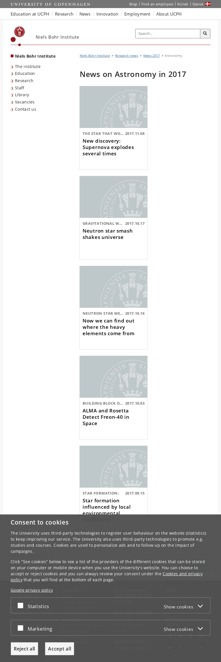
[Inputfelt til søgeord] (168, 34)
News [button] (85, 14)
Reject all (24, 649)
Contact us (25, 109)
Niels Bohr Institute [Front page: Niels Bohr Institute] (35, 56)
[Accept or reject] (22, 605)
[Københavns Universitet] (18, 36)
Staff (19, 87)
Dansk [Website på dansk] (198, 4)
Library (22, 94)
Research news (126, 55)
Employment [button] (137, 14)
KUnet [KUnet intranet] (182, 4)
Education (25, 73)
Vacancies (25, 102)
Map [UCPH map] (133, 4)
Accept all (59, 649)
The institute (28, 66)
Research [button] (64, 14)
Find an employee (157, 4)
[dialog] (110, 588)
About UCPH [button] (169, 14)
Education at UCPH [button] (30, 14)
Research (24, 80)
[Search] (205, 34)
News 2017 (151, 55)
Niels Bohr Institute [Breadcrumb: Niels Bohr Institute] (95, 55)
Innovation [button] (107, 14)
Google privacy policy (32, 590)
